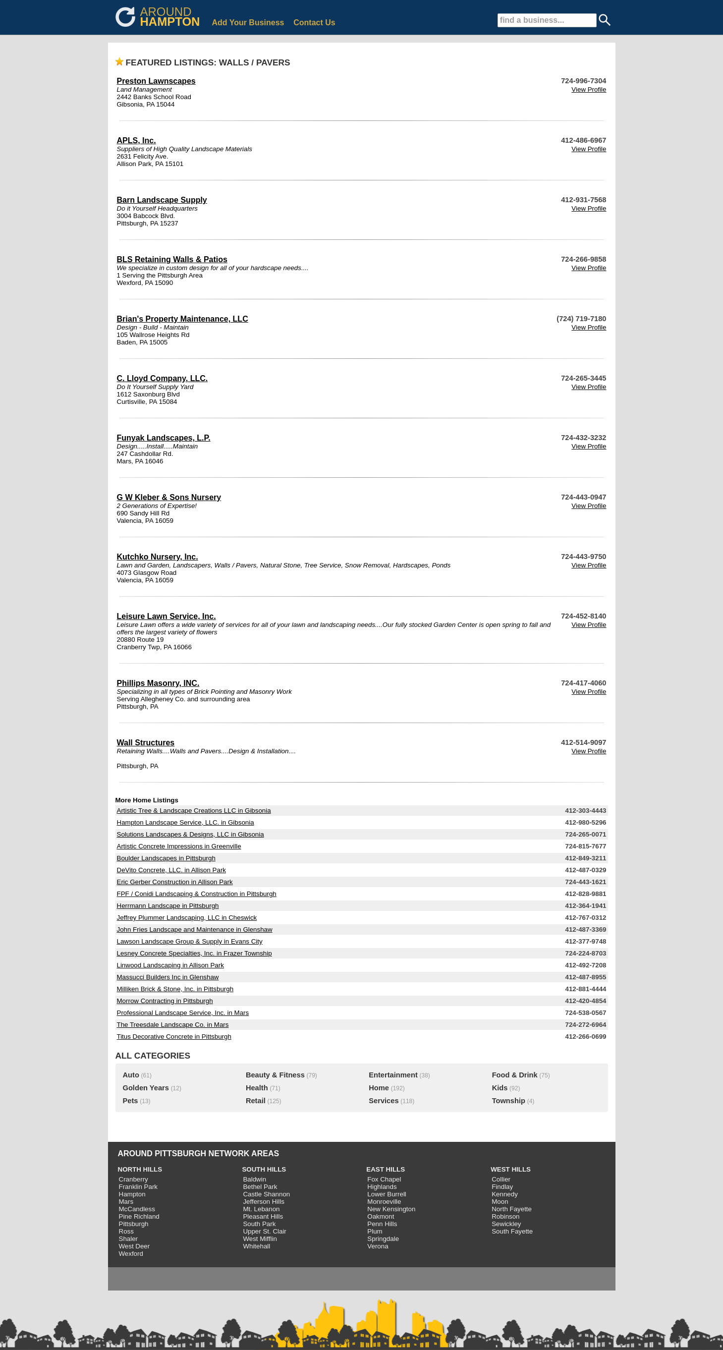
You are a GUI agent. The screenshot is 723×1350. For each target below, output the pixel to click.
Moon (500, 1201)
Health (257, 1088)
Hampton (132, 1194)
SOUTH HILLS (264, 1169)
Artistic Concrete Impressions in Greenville (179, 846)
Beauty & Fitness (275, 1075)
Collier (501, 1179)
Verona (377, 1246)
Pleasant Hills (263, 1216)
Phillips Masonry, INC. (158, 683)
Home (379, 1088)
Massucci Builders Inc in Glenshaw (168, 977)
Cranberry (133, 1179)
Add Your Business (248, 22)
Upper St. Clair (264, 1231)
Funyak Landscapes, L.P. (164, 438)
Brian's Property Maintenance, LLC (182, 319)
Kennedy (505, 1194)
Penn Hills (382, 1224)
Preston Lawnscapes (156, 81)
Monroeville (384, 1201)
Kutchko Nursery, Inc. (157, 557)
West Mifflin (260, 1238)
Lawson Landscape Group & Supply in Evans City (190, 941)
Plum (374, 1231)
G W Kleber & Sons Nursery (169, 497)
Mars (126, 1201)
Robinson (505, 1216)
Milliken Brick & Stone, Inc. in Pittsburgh (175, 989)
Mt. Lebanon (261, 1209)
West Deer (134, 1246)
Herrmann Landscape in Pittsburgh (168, 905)
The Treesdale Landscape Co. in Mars (173, 1024)
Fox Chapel (384, 1179)
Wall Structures (146, 742)
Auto (131, 1075)
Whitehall (256, 1246)
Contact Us (314, 22)
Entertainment (393, 1075)
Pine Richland (139, 1216)
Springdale (383, 1238)
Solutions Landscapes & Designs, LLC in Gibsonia (190, 834)
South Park (259, 1224)
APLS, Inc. (136, 140)
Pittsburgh (134, 1224)
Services (383, 1101)
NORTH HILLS (140, 1169)
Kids (500, 1088)
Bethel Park (260, 1186)
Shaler (128, 1238)
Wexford (131, 1253)
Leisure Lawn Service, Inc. (166, 616)
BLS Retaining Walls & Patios (172, 259)
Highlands (381, 1186)
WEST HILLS (511, 1169)
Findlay (502, 1186)
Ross (126, 1231)
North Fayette (512, 1209)
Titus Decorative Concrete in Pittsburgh (174, 1036)
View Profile (588, 89)
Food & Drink (515, 1075)
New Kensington (391, 1209)
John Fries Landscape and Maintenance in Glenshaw (195, 929)
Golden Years (146, 1088)
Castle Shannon (266, 1194)
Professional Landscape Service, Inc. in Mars (183, 1012)
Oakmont (380, 1216)
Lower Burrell (386, 1194)
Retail (256, 1101)
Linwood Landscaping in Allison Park (170, 965)
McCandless (137, 1209)
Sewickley (506, 1224)
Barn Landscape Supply (162, 200)
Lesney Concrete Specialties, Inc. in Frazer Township (194, 953)
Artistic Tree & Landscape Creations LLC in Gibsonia (194, 810)
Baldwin (254, 1179)
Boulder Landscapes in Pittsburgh (166, 858)
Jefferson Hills (263, 1201)
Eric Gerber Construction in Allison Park (175, 882)
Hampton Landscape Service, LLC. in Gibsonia (185, 822)
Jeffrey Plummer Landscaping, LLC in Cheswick (187, 917)
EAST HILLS (385, 1169)
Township (508, 1101)
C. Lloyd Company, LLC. (162, 378)
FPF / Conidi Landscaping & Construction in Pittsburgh (197, 894)
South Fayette (512, 1231)
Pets (130, 1101)
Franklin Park (138, 1186)
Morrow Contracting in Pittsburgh (165, 1001)
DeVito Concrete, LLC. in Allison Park (171, 870)
